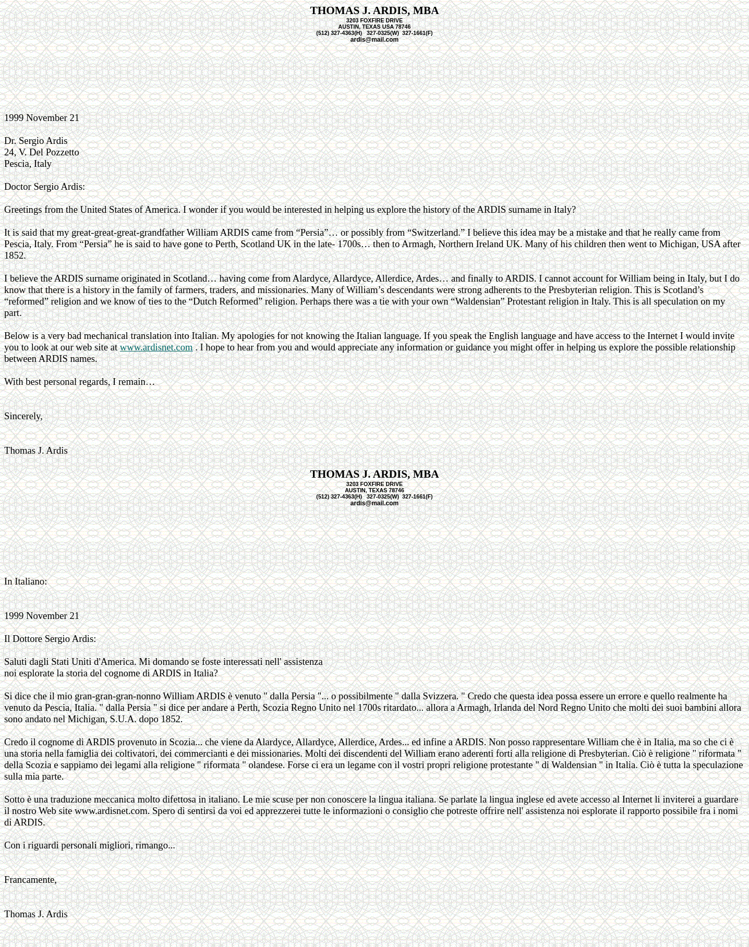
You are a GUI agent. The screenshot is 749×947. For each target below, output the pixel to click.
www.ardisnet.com (156, 347)
